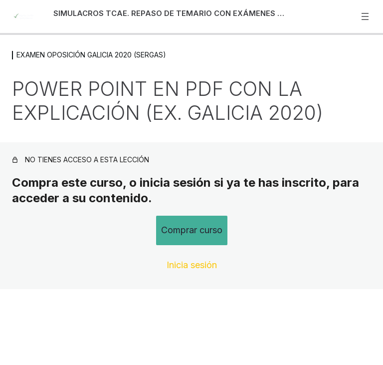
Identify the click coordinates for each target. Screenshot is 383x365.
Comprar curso (191, 230)
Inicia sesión (192, 265)
